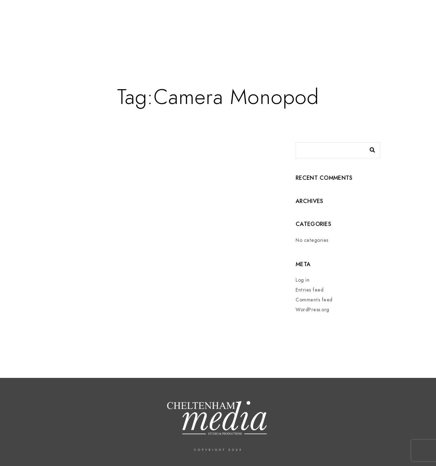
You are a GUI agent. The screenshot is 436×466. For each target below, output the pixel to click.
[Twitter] (383, 14)
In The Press (350, 29)
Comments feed (314, 299)
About (239, 29)
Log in (302, 280)
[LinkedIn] (396, 14)
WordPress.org (312, 309)
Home (211, 29)
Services (271, 29)
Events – (308, 29)
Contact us (395, 29)
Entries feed (309, 290)
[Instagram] (408, 14)
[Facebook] (371, 14)
